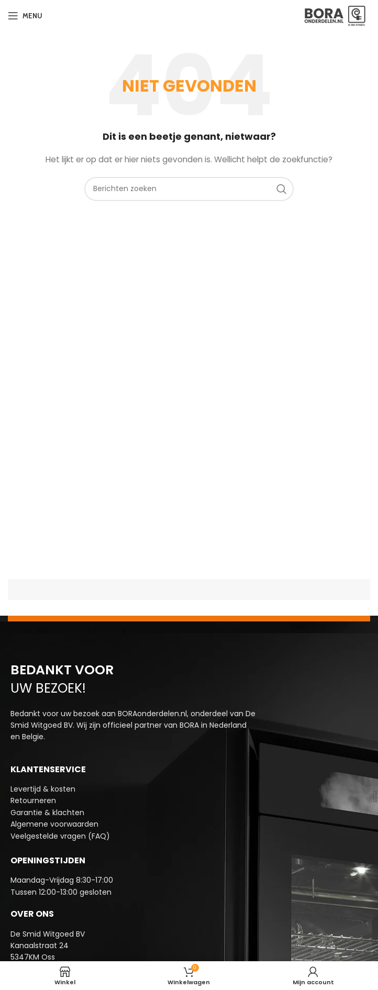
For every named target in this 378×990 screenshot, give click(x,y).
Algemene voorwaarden (54, 824)
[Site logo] (335, 15)
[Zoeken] (189, 189)
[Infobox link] (189, 886)
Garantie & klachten (47, 812)
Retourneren (33, 800)
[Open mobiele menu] (25, 15)
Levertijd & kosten (42, 789)
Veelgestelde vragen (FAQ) (60, 836)
